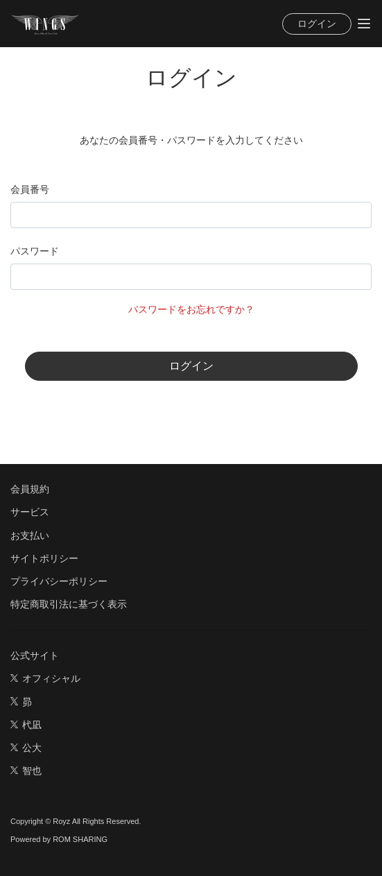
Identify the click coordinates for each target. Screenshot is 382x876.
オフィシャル (45, 678)
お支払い (29, 535)
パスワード (34, 251)
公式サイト (34, 655)
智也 (26, 770)
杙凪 (26, 724)
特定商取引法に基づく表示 (68, 604)
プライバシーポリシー (58, 581)
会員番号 (29, 189)
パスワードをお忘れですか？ (191, 309)
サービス (29, 511)
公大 (26, 747)
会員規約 (29, 489)
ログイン (316, 23)
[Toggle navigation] (364, 24)
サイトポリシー (44, 558)
